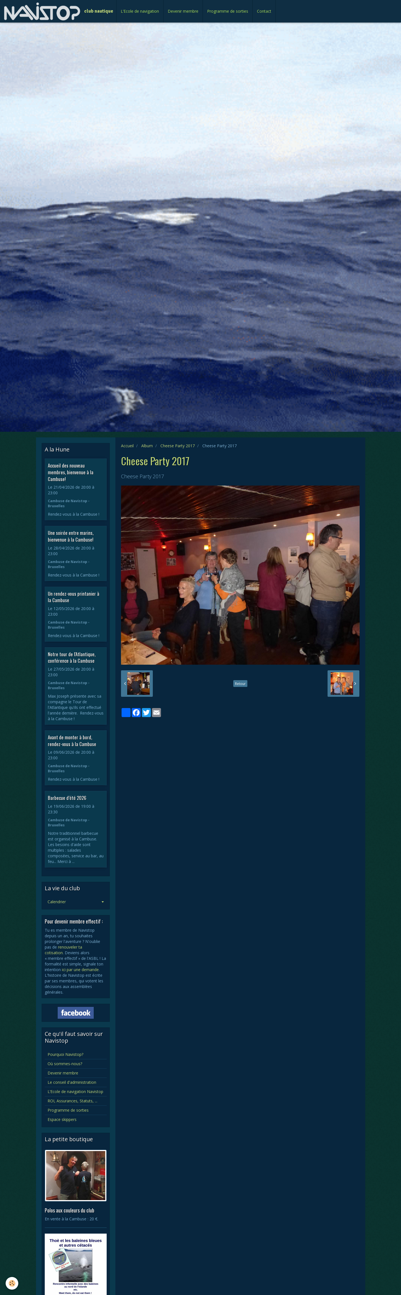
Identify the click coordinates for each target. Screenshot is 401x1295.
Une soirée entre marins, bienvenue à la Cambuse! (70, 536)
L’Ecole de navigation (140, 11)
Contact (264, 11)
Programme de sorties (227, 11)
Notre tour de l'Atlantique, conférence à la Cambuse (71, 657)
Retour (240, 683)
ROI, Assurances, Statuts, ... (72, 1100)
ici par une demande (80, 969)
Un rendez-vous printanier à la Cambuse (73, 597)
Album (147, 445)
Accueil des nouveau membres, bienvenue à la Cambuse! (70, 472)
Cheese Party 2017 (177, 445)
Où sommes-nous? (65, 1063)
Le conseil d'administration (72, 1082)
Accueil (127, 445)
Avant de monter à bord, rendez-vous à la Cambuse (72, 740)
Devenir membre (183, 11)
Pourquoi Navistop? (65, 1054)
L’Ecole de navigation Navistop (75, 1091)
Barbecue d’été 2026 (67, 797)
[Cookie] (12, 1283)
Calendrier (57, 901)
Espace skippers (62, 1119)
